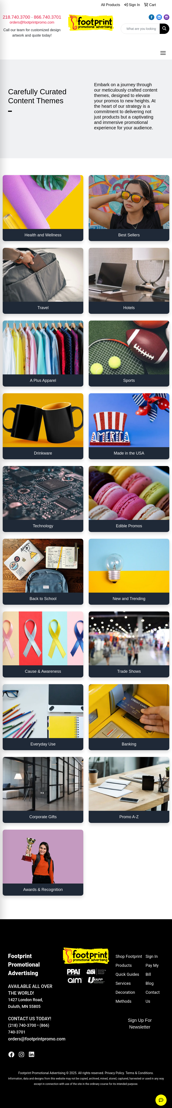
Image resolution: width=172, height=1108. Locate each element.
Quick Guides (127, 974)
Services (123, 983)
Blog (150, 983)
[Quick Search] (140, 29)
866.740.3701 (47, 17)
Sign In (152, 956)
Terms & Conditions (139, 1073)
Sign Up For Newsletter (140, 1023)
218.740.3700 (16, 17)
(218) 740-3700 (22, 1025)
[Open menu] (163, 52)
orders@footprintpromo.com (32, 22)
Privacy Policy (114, 1073)
